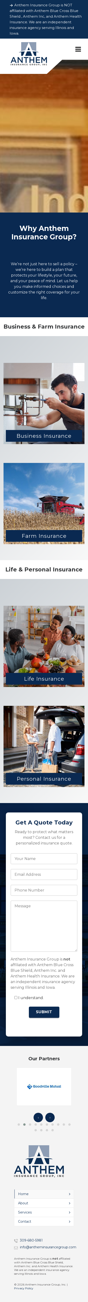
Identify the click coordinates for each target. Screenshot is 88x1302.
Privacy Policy (23, 1288)
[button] (19, 1124)
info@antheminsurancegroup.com (48, 1247)
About (23, 1203)
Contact (24, 1221)
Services (25, 1212)
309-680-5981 (31, 1240)
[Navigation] (78, 49)
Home (23, 1194)
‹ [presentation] (38, 1117)
